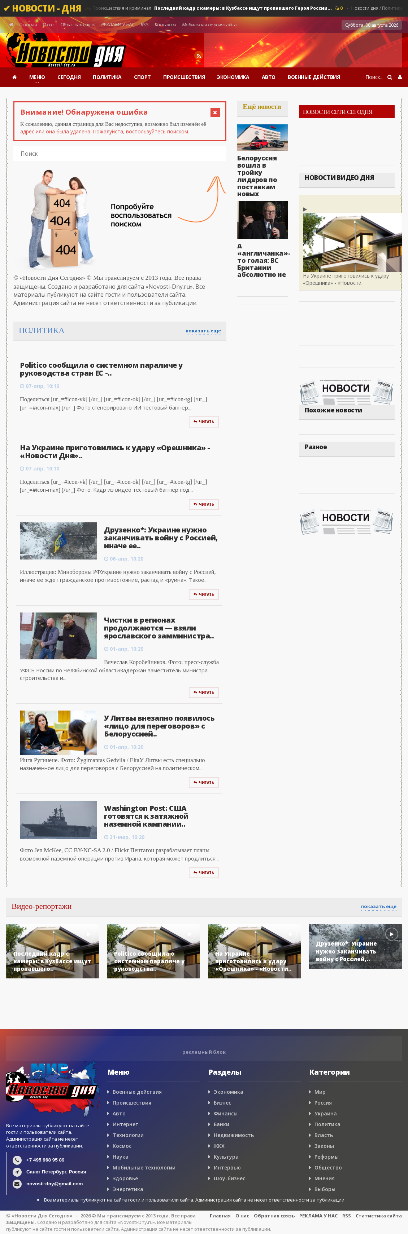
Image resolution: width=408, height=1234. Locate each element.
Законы (324, 1145)
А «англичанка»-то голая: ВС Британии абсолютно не (263, 260)
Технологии (128, 1135)
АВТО (268, 77)
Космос (122, 1145)
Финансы (226, 1113)
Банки (221, 1124)
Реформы (326, 1156)
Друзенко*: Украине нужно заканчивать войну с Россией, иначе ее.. (161, 537)
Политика (327, 1124)
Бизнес (222, 1102)
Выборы (324, 1189)
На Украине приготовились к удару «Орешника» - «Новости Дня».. (115, 451)
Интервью (227, 1167)
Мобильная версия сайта (209, 24)
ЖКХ (219, 1145)
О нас (48, 24)
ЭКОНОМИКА (233, 77)
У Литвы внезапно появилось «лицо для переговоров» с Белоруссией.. (159, 726)
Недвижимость (234, 1135)
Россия (323, 1102)
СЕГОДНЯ (69, 77)
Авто (119, 1113)
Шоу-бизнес (229, 1178)
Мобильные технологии (144, 1167)
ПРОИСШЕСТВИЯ (184, 77)
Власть (323, 1135)
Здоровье (125, 1178)
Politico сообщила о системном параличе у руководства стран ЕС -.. (101, 369)
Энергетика (128, 1189)
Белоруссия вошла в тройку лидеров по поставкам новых (257, 176)
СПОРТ (142, 77)
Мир (320, 1091)
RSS (144, 24)
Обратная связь (78, 24)
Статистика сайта (379, 1215)
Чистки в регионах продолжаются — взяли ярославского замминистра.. (159, 628)
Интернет (126, 1124)
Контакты (165, 24)
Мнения (324, 1178)
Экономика (228, 1091)
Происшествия (132, 1102)
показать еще (203, 330)
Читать (204, 421)
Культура (226, 1156)
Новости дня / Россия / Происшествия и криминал (190, 8)
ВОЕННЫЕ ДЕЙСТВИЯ (314, 77)
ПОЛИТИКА (107, 77)
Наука (121, 1156)
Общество (328, 1167)
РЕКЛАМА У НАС (118, 24)
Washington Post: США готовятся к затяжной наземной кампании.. (146, 816)
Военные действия (137, 1091)
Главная (28, 24)
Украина (325, 1113)
